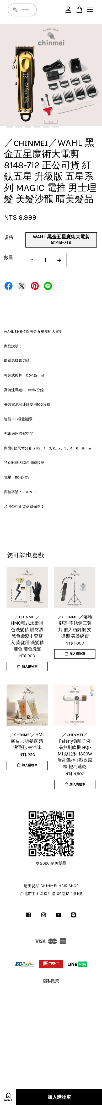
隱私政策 (51, 981)
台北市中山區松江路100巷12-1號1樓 (51, 893)
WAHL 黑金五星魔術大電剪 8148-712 (61, 239)
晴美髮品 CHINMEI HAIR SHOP (51, 885)
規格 (8, 237)
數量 (8, 257)
